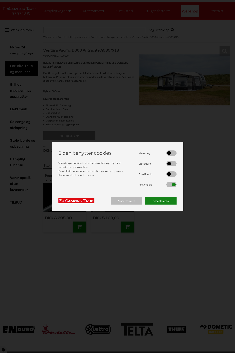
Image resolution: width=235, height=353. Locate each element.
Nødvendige (145, 184)
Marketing (144, 153)
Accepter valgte (126, 201)
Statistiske (145, 163)
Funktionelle (145, 174)
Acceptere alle (161, 201)
